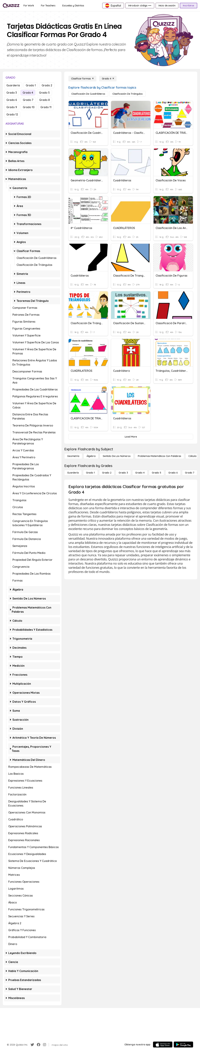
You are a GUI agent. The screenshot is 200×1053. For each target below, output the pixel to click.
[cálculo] (192, 456)
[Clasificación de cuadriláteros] (88, 94)
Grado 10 (29, 107)
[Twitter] (32, 1044)
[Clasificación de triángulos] (127, 94)
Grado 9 (11, 107)
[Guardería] (73, 472)
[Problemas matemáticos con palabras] (159, 456)
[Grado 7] (189, 472)
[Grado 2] (106, 472)
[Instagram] (44, 1044)
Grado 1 (31, 85)
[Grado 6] (173, 472)
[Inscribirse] (188, 5)
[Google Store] (183, 1044)
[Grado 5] (156, 472)
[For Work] (29, 5)
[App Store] (162, 1044)
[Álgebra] (91, 456)
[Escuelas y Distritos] (73, 5)
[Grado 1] (90, 472)
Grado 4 (28, 92)
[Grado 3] (123, 472)
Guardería (13, 85)
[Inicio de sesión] (167, 5)
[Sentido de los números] (117, 456)
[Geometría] (73, 456)
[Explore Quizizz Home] (11, 5)
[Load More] (130, 436)
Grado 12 (12, 114)
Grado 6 (11, 100)
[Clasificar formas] (82, 78)
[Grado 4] (108, 78)
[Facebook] (38, 1044)
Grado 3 (11, 92)
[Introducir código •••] (139, 5)
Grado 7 (28, 100)
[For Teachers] (48, 5)
